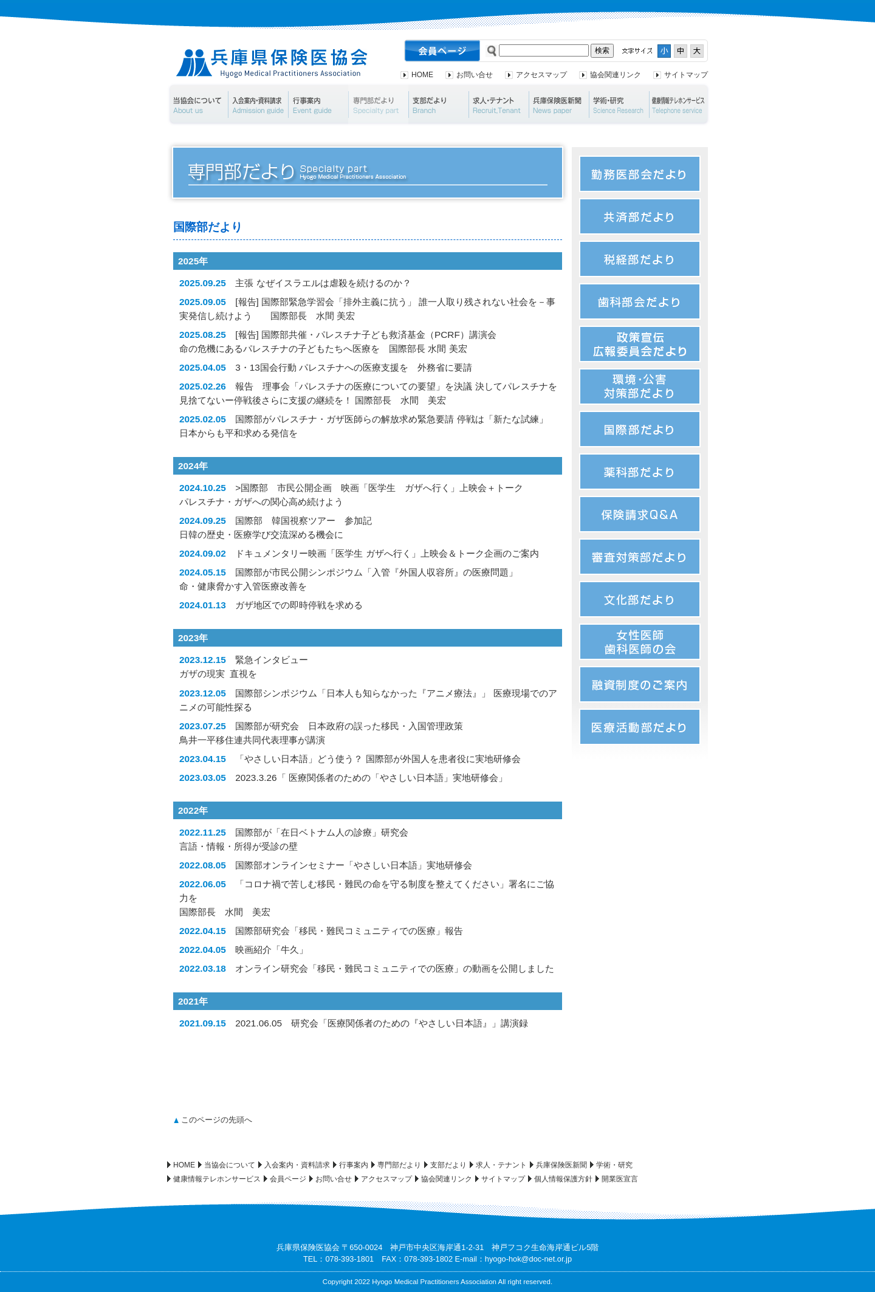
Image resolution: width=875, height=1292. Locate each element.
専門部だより (378, 104)
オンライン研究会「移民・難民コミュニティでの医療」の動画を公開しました (394, 968)
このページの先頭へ (216, 1119)
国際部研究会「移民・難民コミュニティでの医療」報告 (349, 931)
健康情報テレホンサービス (680, 104)
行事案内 (318, 104)
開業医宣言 (620, 1179)
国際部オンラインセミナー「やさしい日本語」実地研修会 (353, 865)
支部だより (438, 104)
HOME (422, 74)
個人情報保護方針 (563, 1179)
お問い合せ (474, 74)
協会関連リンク (615, 74)
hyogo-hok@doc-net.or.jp (528, 1258)
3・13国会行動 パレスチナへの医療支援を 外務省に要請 (353, 367)
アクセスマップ (541, 74)
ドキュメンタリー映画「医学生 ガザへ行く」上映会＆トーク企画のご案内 (386, 553)
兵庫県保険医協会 (272, 63)
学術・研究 (619, 104)
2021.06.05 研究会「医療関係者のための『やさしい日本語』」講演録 (381, 1023)
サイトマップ (686, 74)
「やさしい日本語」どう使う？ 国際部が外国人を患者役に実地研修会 (377, 759)
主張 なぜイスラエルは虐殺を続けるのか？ (323, 283)
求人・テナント (498, 104)
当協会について (197, 104)
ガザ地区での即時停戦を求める (299, 605)
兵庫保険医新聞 (559, 104)
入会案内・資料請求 (258, 104)
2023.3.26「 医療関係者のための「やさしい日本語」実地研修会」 (371, 777)
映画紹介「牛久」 (271, 949)
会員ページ (288, 1179)
